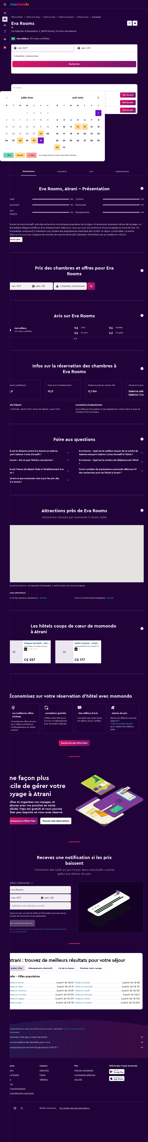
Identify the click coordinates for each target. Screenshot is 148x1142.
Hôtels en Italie (59, 17)
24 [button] (62, 95)
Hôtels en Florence (27, 1011)
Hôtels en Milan (25, 1007)
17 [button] (62, 88)
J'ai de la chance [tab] (76, 989)
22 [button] (48, 95)
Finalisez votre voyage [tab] (100, 989)
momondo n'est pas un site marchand (80, 1057)
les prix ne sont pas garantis (83, 1049)
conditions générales (60, 950)
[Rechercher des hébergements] (5, 19)
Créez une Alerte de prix (124, 733)
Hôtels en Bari (24, 1023)
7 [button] (41, 81)
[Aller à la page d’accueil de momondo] (19, 4)
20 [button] (35, 95)
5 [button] (28, 81)
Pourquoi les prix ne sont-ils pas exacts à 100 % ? (80, 1068)
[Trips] (5, 39)
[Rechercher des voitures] (5, 25)
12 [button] (28, 88)
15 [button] (49, 88)
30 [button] (55, 102)
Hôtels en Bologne (88, 1015)
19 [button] (28, 95)
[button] (5, 4)
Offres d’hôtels (26, 17)
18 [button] (69, 88)
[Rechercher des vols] (5, 13)
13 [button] (35, 88)
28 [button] (41, 102)
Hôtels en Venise (87, 1003)
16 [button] (55, 88)
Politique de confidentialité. (30, 952)
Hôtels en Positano (88, 1023)
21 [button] (42, 95)
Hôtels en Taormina (88, 1007)
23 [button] (55, 95)
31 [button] (62, 102)
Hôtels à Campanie (75, 17)
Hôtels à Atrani (92, 17)
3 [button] (62, 75)
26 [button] (28, 102)
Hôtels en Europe (42, 17)
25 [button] (69, 95)
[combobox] (47, 910)
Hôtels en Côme (87, 1019)
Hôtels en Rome (25, 1003)
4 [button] (69, 75)
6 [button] (35, 81)
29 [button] (48, 102)
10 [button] (62, 81)
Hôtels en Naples (26, 1019)
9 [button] (55, 81)
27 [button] (35, 102)
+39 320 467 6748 (29, 34)
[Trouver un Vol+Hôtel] (5, 31)
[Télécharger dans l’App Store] (119, 1099)
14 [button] (42, 88)
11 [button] (69, 81)
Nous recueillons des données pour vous (80, 1063)
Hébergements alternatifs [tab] (50, 989)
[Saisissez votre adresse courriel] (47, 926)
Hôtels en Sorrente (27, 1015)
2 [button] (55, 75)
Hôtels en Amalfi (87, 1011)
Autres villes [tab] (26, 989)
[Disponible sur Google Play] (119, 1092)
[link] (79, 752)
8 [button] (48, 81)
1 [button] (48, 75)
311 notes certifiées (49, 38)
